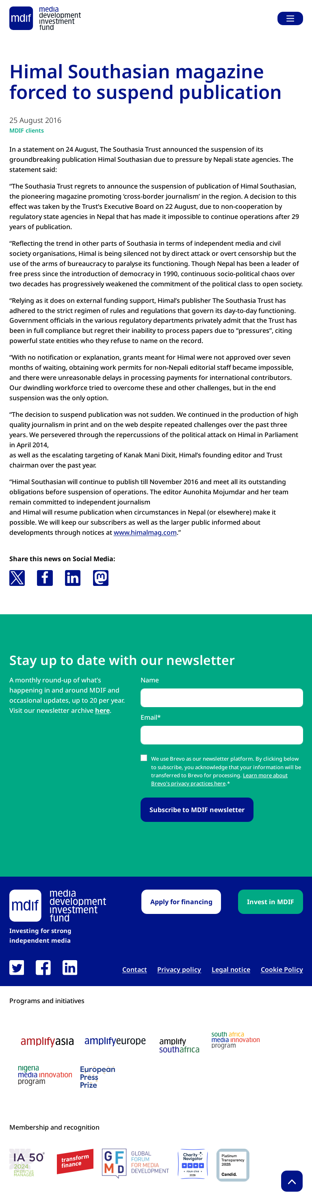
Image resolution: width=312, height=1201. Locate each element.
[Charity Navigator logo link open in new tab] (193, 1164)
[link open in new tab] (16, 967)
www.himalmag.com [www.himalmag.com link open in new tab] (145, 532)
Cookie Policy (282, 969)
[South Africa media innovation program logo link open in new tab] (236, 1040)
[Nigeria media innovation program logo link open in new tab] (45, 1076)
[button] (17, 577)
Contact (134, 969)
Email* (151, 717)
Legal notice (231, 969)
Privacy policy (179, 969)
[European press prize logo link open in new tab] (97, 1077)
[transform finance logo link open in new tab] (75, 1161)
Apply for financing (181, 901)
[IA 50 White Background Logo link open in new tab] (29, 1164)
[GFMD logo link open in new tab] (135, 1164)
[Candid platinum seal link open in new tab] (233, 1165)
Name (150, 680)
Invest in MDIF (270, 901)
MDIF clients (26, 130)
